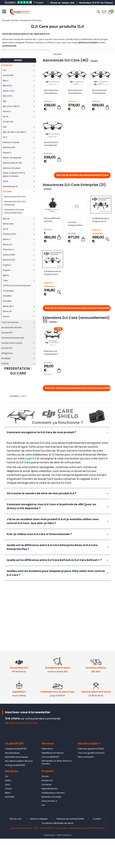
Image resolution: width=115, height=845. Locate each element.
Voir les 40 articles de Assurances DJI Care (82, 175)
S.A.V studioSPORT (51, 756)
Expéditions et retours (53, 752)
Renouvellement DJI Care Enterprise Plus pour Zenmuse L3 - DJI (52, 220)
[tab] (57, 432)
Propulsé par (49, 835)
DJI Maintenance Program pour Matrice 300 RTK (100, 220)
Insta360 (9, 796)
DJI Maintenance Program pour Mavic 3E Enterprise (52, 273)
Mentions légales (39, 818)
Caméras (46, 784)
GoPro (8, 780)
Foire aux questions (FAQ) (91, 748)
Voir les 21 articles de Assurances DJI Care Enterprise (77, 308)
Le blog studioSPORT (15, 765)
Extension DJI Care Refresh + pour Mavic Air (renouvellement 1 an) (52, 353)
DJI (37, 39)
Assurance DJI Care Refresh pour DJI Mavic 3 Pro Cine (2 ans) (100, 92)
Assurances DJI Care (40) (66, 60)
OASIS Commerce (63, 835)
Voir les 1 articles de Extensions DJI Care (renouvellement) (78, 388)
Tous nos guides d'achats (91, 752)
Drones (45, 776)
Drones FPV (47, 780)
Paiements (47, 748)
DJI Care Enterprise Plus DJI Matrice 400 (76, 224)
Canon (8, 788)
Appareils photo (50, 788)
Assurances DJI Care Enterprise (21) (74, 184)
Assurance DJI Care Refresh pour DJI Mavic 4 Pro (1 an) (52, 144)
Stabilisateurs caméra (53, 792)
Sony (7, 784)
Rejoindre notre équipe (16, 756)
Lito (43, 805)
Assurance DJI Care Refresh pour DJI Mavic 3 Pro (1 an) (52, 92)
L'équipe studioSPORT (16, 748)
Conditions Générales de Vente (57, 823)
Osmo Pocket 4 (49, 801)
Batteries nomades (51, 796)
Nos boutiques (12, 752)
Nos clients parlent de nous (19, 761)
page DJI (30, 458)
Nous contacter (86, 756)
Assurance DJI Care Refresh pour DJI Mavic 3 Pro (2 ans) (76, 92)
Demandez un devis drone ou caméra (57, 762)
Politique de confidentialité (70, 818)
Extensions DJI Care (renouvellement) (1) (76, 319)
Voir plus (57, 54)
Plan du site (15, 818)
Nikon (7, 792)
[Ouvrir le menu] (4, 11)
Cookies (97, 818)
